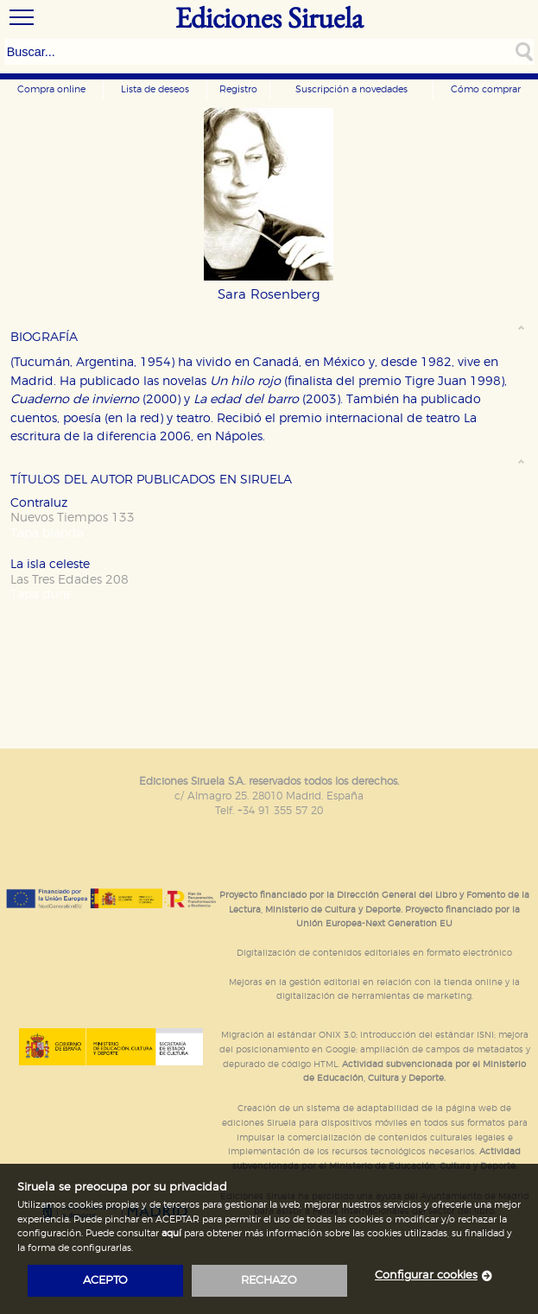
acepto (105, 1280)
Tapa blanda (47, 533)
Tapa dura (40, 594)
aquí (171, 1233)
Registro (238, 89)
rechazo (269, 1280)
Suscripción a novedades (351, 89)
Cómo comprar (486, 89)
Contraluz (38, 502)
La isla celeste (50, 564)
